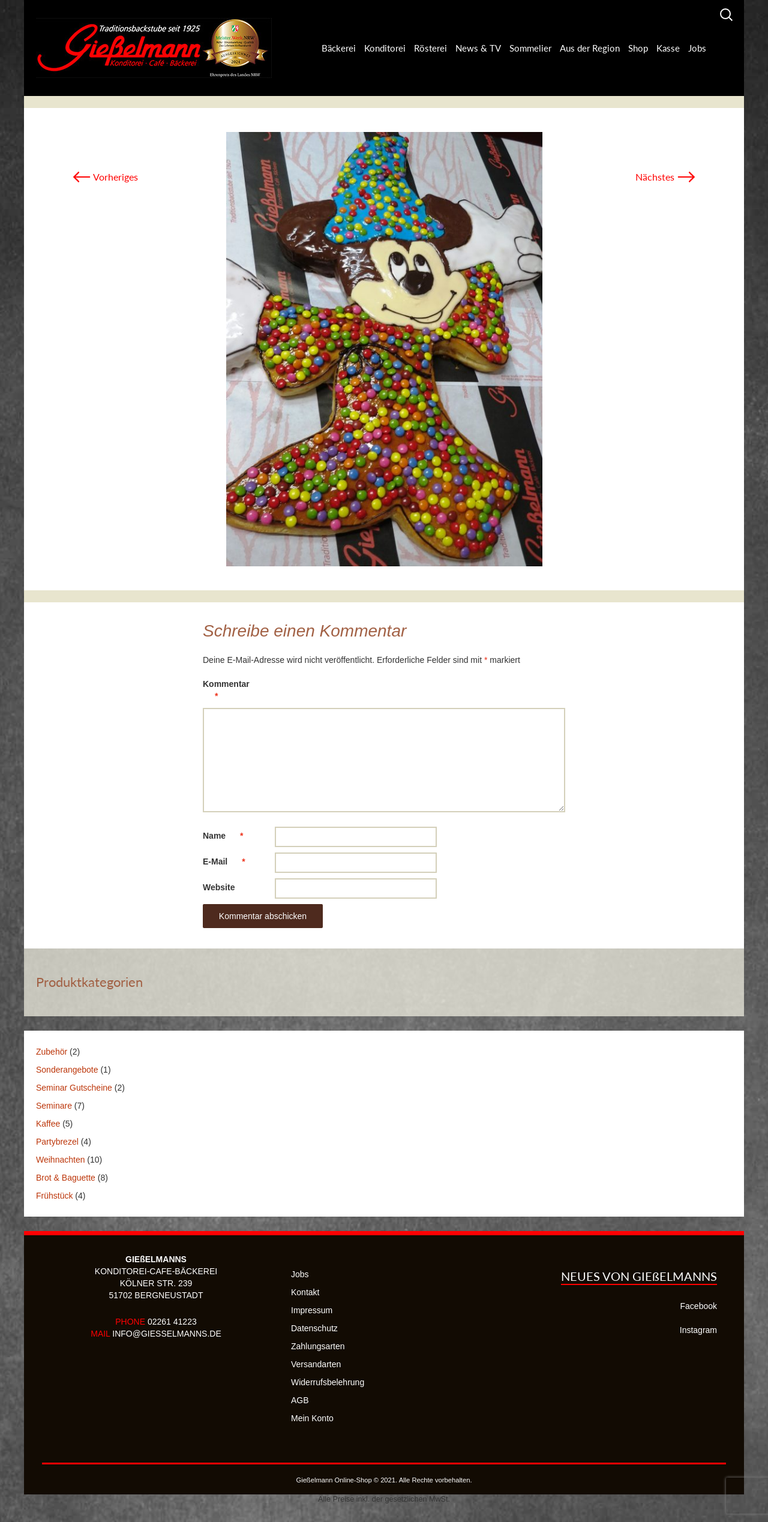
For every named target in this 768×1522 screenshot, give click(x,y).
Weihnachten (60, 1159)
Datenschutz (314, 1328)
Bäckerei (339, 48)
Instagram (698, 1330)
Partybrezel (57, 1141)
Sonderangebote (67, 1069)
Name (229, 836)
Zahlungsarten (318, 1346)
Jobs (697, 48)
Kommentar (226, 692)
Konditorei (385, 48)
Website (219, 887)
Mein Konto (312, 1418)
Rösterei (430, 48)
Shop (638, 48)
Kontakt (305, 1292)
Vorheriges (105, 176)
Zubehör (51, 1051)
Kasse (668, 48)
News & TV (478, 48)
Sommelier (530, 48)
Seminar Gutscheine (74, 1087)
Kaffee (48, 1123)
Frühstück (54, 1195)
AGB (300, 1400)
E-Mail (230, 861)
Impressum (311, 1310)
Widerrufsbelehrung (327, 1382)
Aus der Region (590, 48)
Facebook (698, 1306)
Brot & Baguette (65, 1177)
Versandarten (316, 1364)
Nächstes (665, 176)
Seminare (54, 1105)
